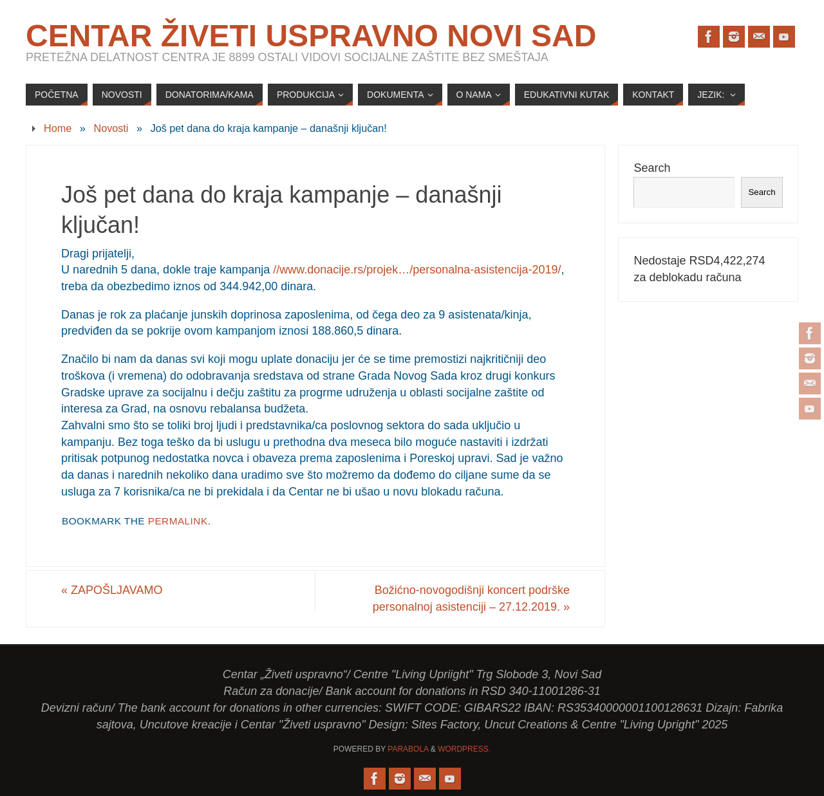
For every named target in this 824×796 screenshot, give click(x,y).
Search (651, 168)
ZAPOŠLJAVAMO (111, 590)
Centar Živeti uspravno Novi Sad (311, 36)
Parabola (408, 749)
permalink (178, 520)
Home (57, 128)
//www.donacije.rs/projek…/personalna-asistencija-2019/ (417, 269)
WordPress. (464, 749)
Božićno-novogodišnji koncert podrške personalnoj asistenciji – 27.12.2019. (471, 598)
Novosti (110, 128)
